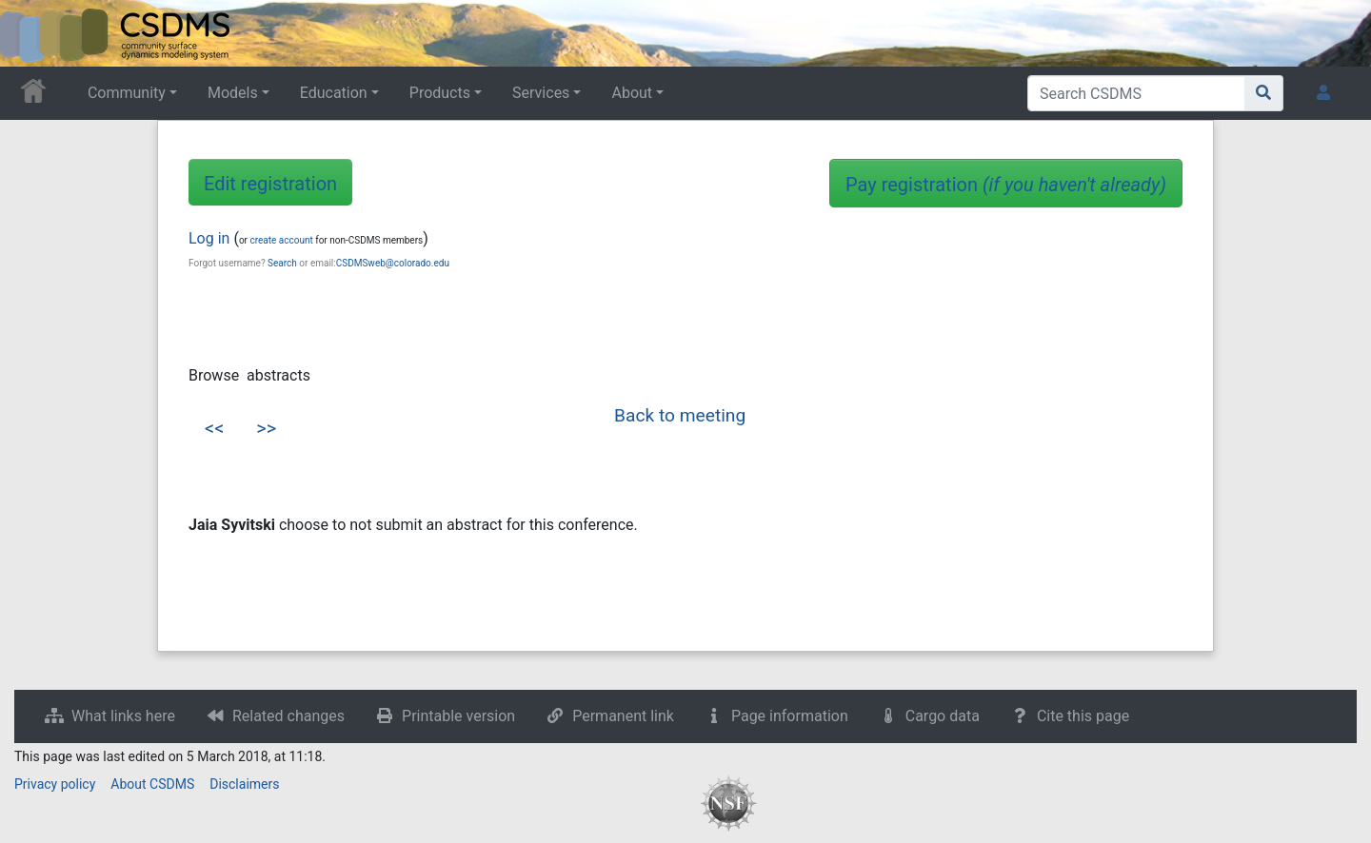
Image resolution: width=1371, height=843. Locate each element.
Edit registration (270, 183)
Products (439, 93)
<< (214, 428)
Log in (209, 238)
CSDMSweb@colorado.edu (392, 263)
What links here (123, 716)
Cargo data (942, 716)
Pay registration (1005, 184)
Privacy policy (54, 784)
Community (127, 93)
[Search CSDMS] (1136, 93)
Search (282, 263)
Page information (789, 716)
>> (266, 428)
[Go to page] (1263, 93)
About (631, 93)
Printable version (458, 716)
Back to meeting (679, 415)
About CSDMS (152, 784)
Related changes (288, 716)
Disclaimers (244, 784)
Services (540, 93)
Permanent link (623, 716)
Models (233, 93)
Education (334, 93)
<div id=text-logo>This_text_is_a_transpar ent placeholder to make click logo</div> (30, 33)
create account (280, 240)
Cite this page (1083, 716)
